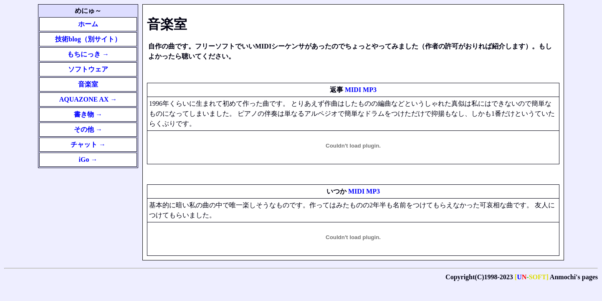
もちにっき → (88, 54)
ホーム (88, 24)
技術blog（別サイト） (88, 39)
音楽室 (88, 84)
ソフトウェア (88, 69)
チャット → (88, 144)
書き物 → (88, 114)
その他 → (88, 129)
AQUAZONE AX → (88, 99)
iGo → (88, 159)
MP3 (370, 89)
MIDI (353, 89)
